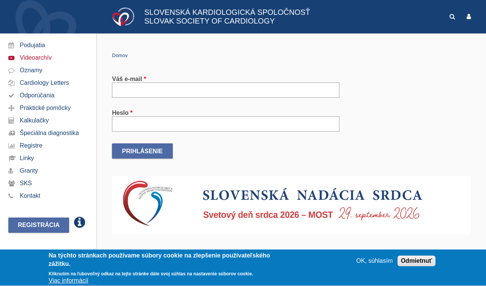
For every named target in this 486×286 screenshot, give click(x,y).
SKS (26, 183)
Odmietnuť (416, 262)
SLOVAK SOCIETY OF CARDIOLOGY (209, 21)
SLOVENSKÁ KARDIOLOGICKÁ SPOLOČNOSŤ (227, 12)
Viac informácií (68, 281)
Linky (27, 158)
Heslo (122, 113)
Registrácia (39, 225)
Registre (31, 145)
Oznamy (31, 70)
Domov (120, 55)
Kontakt (30, 195)
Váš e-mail (129, 79)
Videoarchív (36, 57)
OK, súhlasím (374, 262)
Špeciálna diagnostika (49, 133)
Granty (29, 170)
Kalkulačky (34, 120)
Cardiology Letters (44, 82)
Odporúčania (37, 95)
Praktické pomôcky (45, 108)
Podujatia (32, 45)
